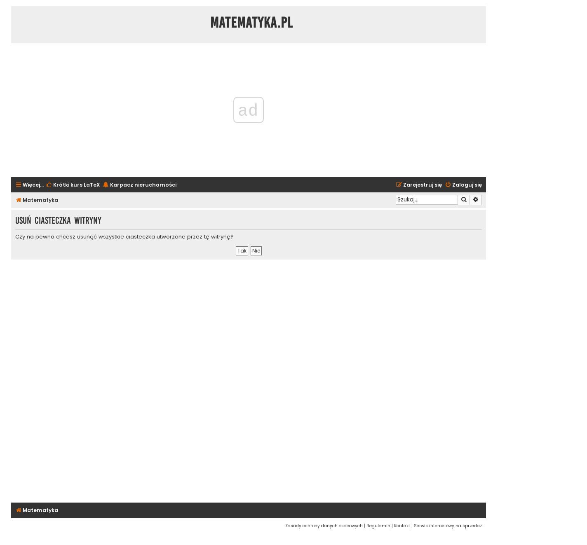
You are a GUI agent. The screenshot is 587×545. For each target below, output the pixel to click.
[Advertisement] (248, 379)
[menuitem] (73, 185)
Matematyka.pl (251, 22)
